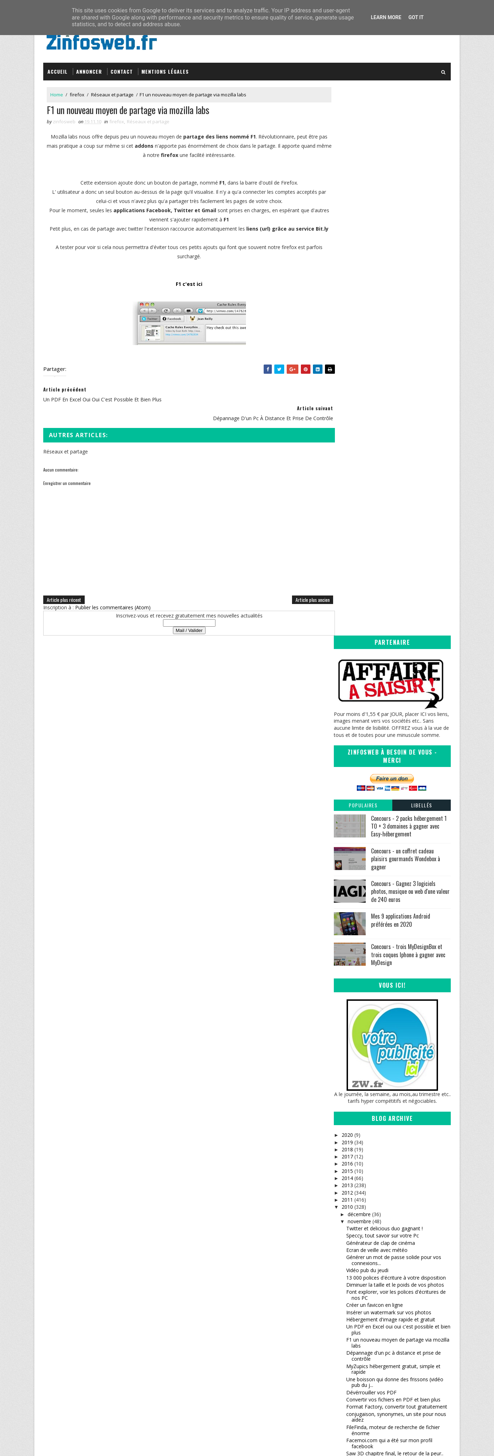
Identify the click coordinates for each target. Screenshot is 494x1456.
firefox (77, 92)
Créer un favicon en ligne (374, 754)
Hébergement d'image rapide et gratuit (390, 768)
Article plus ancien (298, 588)
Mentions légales (165, 68)
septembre (359, 1142)
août (352, 1150)
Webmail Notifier (365, 1100)
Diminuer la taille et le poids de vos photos (395, 733)
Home (56, 92)
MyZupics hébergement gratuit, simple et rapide (393, 818)
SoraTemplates (79, 1443)
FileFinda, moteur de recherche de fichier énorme (393, 879)
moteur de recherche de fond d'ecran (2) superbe (392, 1125)
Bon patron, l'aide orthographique (385, 935)
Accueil (57, 68)
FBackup (356, 1044)
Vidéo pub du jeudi (367, 719)
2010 (347, 656)
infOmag (267, 1336)
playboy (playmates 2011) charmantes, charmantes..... (390, 925)
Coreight (267, 1350)
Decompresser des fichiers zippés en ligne (394, 1115)
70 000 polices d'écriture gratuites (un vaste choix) (396, 1027)
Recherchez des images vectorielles (387, 1093)
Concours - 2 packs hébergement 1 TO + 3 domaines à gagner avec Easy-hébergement (409, 275)
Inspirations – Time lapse (284, 1308)
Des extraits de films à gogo (378, 1086)
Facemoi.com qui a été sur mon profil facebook (389, 892)
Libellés (421, 254)
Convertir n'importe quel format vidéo (389, 1037)
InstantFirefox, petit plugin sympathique (391, 1108)
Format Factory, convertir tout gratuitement (396, 855)
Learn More (386, 17)
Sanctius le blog (276, 1329)
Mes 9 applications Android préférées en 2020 (400, 369)
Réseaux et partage (112, 92)
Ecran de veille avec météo (377, 699)
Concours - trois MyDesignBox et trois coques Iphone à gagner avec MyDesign (408, 403)
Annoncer (89, 68)
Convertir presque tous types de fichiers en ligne (395, 912)
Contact (122, 68)
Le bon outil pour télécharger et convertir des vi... (398, 1014)
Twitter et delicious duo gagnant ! (384, 677)
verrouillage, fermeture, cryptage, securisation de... (384, 993)
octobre (356, 1135)
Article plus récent (64, 588)
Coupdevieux (361, 1079)
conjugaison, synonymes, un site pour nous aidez (396, 865)
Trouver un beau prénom (375, 942)
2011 (347, 648)
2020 (347, 584)
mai (351, 1171)
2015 (347, 619)
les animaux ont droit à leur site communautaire (382, 980)
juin (351, 1164)
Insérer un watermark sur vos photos (388, 761)
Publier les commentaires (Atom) (113, 596)
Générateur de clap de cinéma (380, 691)
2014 (347, 627)
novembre (359, 670)
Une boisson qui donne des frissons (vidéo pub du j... (394, 831)
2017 (347, 605)
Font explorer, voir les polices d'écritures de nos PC (396, 744)
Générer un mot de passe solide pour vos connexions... (393, 709)
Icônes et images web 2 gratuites (384, 1059)
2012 (347, 641)
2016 (347, 612)
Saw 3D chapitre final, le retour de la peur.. (394, 902)
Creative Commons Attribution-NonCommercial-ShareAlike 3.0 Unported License (398, 1325)
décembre (358, 663)
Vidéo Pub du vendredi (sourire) (382, 1051)
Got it (415, 17)
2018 (347, 598)
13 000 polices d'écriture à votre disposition (396, 726)
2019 (347, 591)
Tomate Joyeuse (274, 1342)
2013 (347, 634)
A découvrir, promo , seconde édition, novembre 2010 (389, 967)
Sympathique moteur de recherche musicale (396, 1003)
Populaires (363, 254)
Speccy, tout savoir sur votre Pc (382, 684)
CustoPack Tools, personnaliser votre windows (389, 1069)
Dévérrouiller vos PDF (371, 841)
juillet (353, 1157)
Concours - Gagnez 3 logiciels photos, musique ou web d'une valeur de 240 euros (410, 340)
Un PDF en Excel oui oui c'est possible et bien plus (398, 778)
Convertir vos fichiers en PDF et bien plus (393, 848)
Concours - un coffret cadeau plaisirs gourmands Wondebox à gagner (405, 307)
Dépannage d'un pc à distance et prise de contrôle (393, 804)
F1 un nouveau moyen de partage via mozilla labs (397, 791)
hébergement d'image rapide (379, 957)
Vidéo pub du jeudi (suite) (375, 950)
